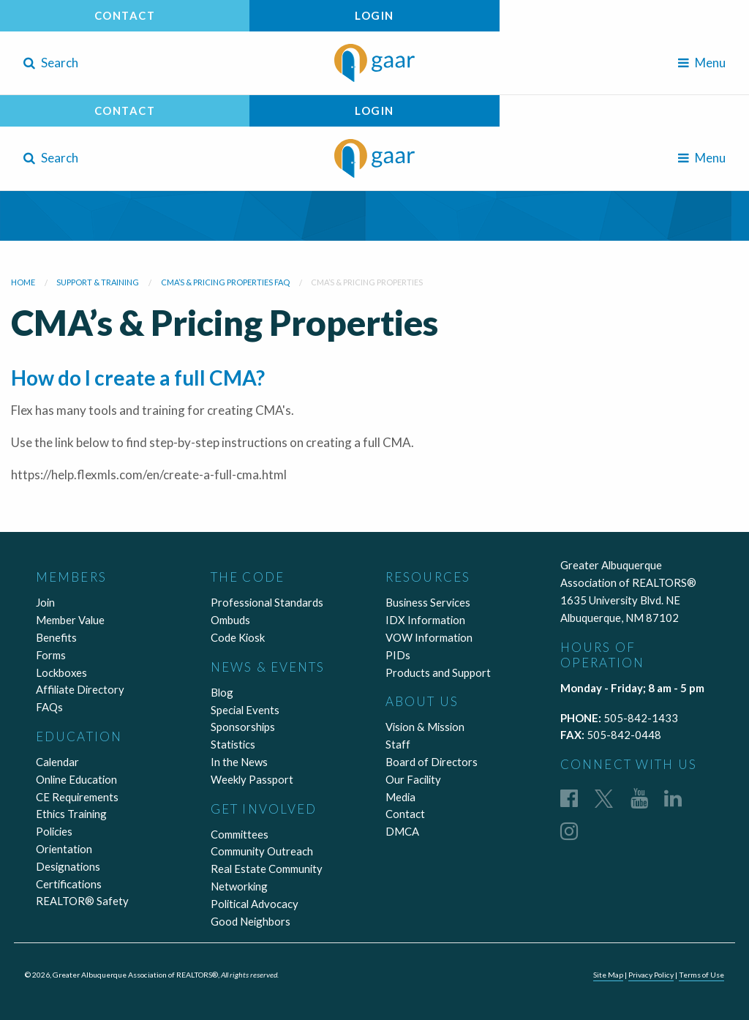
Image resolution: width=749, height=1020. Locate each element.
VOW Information (429, 637)
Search (50, 62)
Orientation (64, 848)
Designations (68, 866)
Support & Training (97, 282)
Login (374, 15)
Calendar (57, 761)
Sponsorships (243, 726)
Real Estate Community (267, 868)
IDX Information (425, 619)
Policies (54, 831)
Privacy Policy (651, 974)
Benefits (56, 637)
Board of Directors (431, 761)
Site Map (608, 974)
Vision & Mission (424, 726)
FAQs (49, 706)
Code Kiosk (238, 637)
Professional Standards (267, 602)
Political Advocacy (254, 903)
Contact (125, 15)
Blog (222, 692)
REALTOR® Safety (82, 900)
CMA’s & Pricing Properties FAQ (225, 282)
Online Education (76, 779)
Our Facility (413, 779)
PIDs (397, 654)
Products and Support (438, 672)
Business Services (427, 602)
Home (23, 282)
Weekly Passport (252, 779)
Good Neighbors (250, 921)
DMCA (402, 831)
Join (45, 602)
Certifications (69, 883)
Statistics (233, 744)
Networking (239, 886)
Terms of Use (701, 974)
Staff (397, 744)
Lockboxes (61, 672)
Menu (702, 62)
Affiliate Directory (80, 689)
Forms (51, 654)
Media (400, 796)
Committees (239, 834)
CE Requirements (77, 796)
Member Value (70, 619)
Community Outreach (262, 851)
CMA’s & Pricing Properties (367, 282)
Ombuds (230, 619)
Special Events (245, 709)
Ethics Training (71, 813)
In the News (239, 761)
